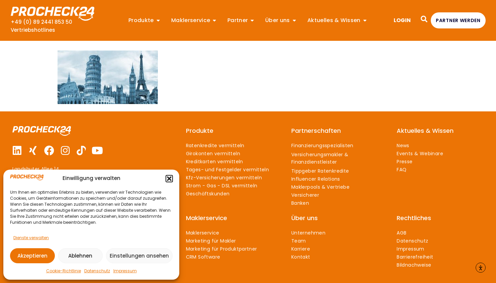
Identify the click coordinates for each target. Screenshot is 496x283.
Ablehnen (80, 255)
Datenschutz (97, 271)
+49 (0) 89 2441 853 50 (41, 21)
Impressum (125, 271)
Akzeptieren (32, 255)
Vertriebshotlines (33, 29)
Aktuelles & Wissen (425, 130)
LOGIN (402, 20)
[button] (169, 178)
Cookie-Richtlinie (63, 271)
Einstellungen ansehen (139, 255)
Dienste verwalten (31, 238)
